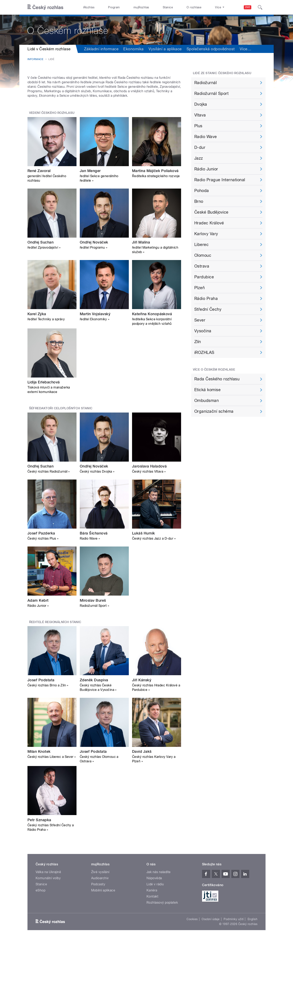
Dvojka (200, 104)
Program (114, 7)
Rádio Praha (206, 298)
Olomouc (202, 255)
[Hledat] (260, 7)
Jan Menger (90, 222)
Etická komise (207, 389)
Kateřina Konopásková (152, 365)
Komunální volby (48, 929)
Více (245, 49)
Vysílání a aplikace (165, 49)
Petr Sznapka (39, 871)
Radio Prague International (219, 179)
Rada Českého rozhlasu (216, 378)
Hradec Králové (209, 223)
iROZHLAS (204, 352)
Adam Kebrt (38, 652)
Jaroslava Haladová (149, 517)
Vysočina (202, 330)
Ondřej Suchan (40, 293)
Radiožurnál (205, 82)
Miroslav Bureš (93, 652)
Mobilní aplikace (103, 941)
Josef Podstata (41, 731)
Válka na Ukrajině (48, 923)
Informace (35, 59)
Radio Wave (205, 136)
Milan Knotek (39, 803)
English (252, 970)
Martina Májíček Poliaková (155, 222)
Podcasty (98, 935)
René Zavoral (39, 222)
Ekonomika (133, 49)
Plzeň (199, 287)
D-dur (199, 147)
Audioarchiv (100, 929)
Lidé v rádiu (155, 935)
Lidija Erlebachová (43, 433)
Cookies (192, 970)
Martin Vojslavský (95, 365)
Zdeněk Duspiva (94, 731)
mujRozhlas (141, 7)
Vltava (200, 115)
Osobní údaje (211, 970)
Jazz (198, 158)
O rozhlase (194, 7)
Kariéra (151, 941)
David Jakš (142, 803)
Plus (198, 125)
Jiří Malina (141, 293)
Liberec (201, 244)
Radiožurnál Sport (211, 93)
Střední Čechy (207, 309)
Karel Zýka (36, 365)
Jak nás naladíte (158, 923)
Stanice (168, 7)
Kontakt (152, 947)
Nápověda (154, 929)
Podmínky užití (234, 970)
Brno (198, 201)
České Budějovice (211, 212)
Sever (199, 320)
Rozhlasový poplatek (162, 954)
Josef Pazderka (41, 584)
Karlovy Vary (206, 233)
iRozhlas (89, 7)
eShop (40, 941)
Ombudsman (206, 400)
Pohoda (201, 190)
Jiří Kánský (141, 731)
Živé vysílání (100, 923)
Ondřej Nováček (94, 293)
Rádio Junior (206, 169)
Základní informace (101, 49)
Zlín (197, 341)
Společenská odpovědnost (211, 49)
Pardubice (204, 276)
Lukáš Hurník (143, 584)
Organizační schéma (214, 411)
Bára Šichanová (94, 584)
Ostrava (201, 266)
